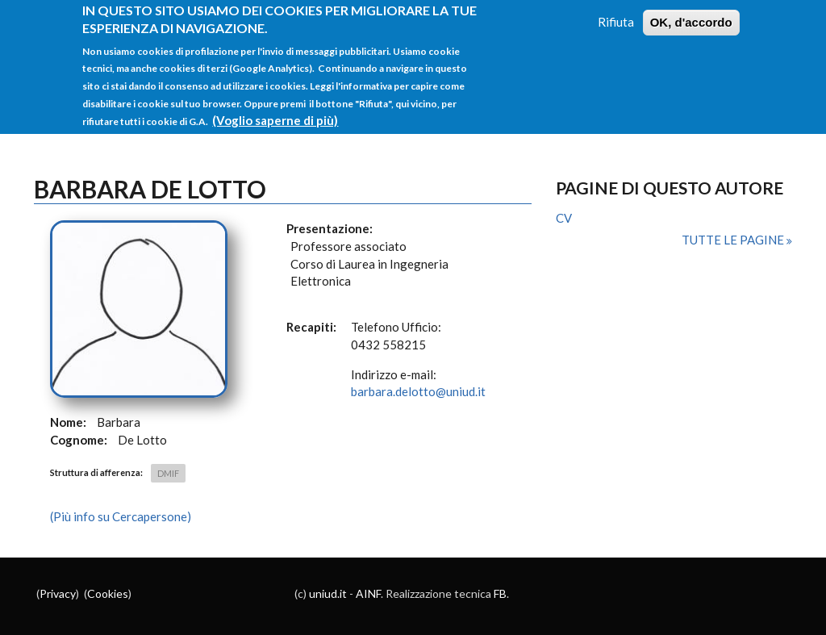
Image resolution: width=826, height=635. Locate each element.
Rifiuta (616, 12)
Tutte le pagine (734, 239)
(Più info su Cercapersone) (120, 516)
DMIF (168, 473)
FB (500, 593)
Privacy (58, 593)
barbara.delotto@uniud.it (418, 391)
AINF (368, 593)
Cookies (107, 593)
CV (564, 218)
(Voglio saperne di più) (275, 110)
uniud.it (328, 593)
